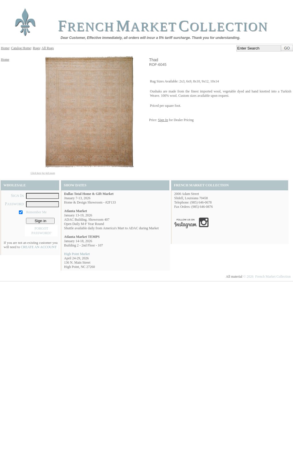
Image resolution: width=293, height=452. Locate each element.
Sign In (163, 120)
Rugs (36, 48)
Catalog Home (21, 48)
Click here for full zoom (43, 172)
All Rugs (47, 48)
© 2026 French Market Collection (267, 277)
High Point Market (77, 254)
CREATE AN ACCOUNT (39, 247)
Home (5, 48)
